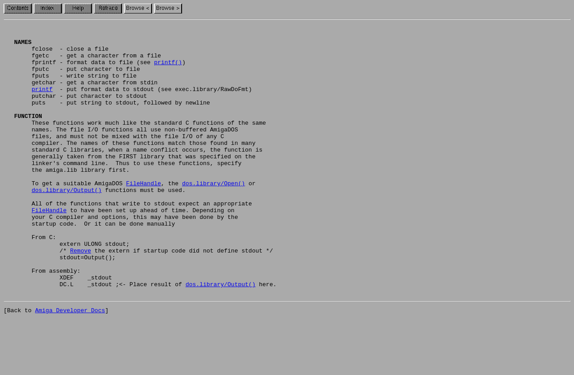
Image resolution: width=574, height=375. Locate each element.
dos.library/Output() (66, 223)
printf (41, 102)
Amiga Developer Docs (70, 365)
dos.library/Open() (213, 215)
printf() (168, 70)
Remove (80, 296)
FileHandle (143, 215)
